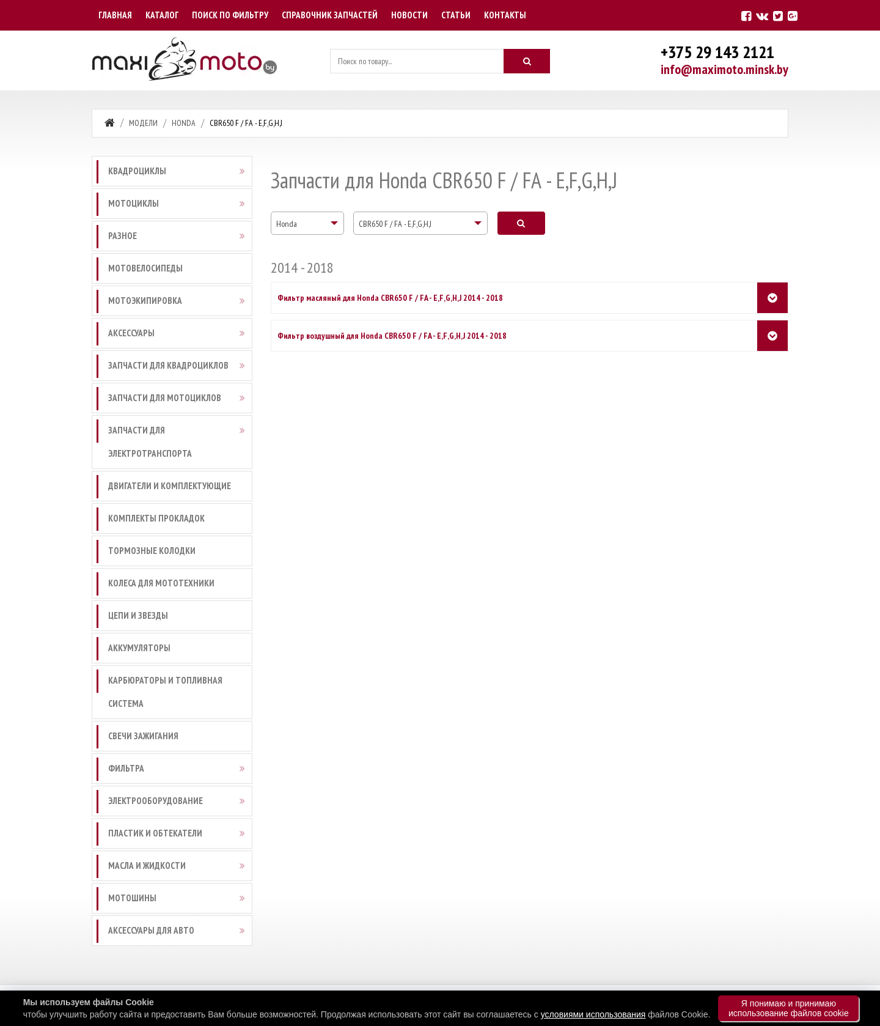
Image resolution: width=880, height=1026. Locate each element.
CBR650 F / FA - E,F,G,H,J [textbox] (395, 223)
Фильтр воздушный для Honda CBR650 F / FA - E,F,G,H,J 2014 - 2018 (392, 335)
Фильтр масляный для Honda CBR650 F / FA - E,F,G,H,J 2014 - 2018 (390, 297)
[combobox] (307, 223)
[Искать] (527, 61)
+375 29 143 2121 (717, 51)
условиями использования (593, 1014)
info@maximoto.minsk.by (724, 69)
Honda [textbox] (286, 223)
